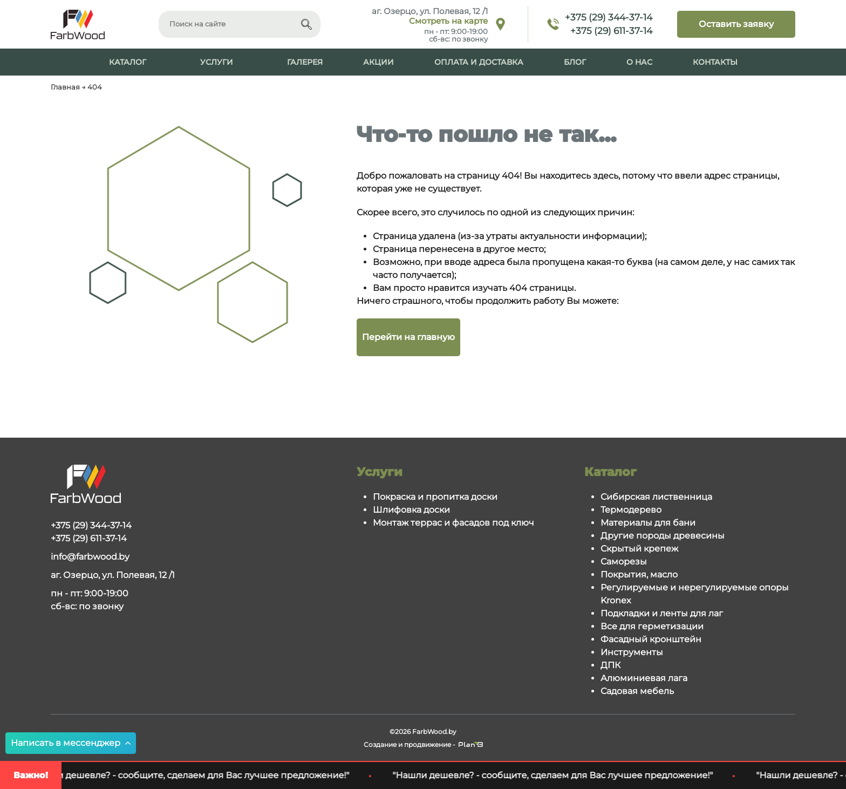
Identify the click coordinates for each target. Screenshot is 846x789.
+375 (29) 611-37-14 (611, 30)
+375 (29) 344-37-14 (608, 17)
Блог (575, 62)
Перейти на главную (408, 337)
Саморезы (624, 561)
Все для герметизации (652, 626)
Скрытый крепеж (639, 548)
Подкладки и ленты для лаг (662, 613)
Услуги (216, 62)
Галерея (305, 62)
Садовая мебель (637, 691)
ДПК (610, 665)
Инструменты (632, 652)
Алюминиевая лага (644, 678)
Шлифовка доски (411, 510)
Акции (378, 62)
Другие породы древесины (663, 535)
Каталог (127, 62)
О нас (639, 62)
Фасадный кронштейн (651, 639)
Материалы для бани (648, 523)
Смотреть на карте (448, 21)
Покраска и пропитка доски (435, 497)
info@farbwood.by (90, 557)
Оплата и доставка (478, 62)
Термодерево (631, 510)
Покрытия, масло (639, 574)
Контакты (715, 62)
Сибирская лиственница (656, 497)
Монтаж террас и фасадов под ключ (453, 523)
